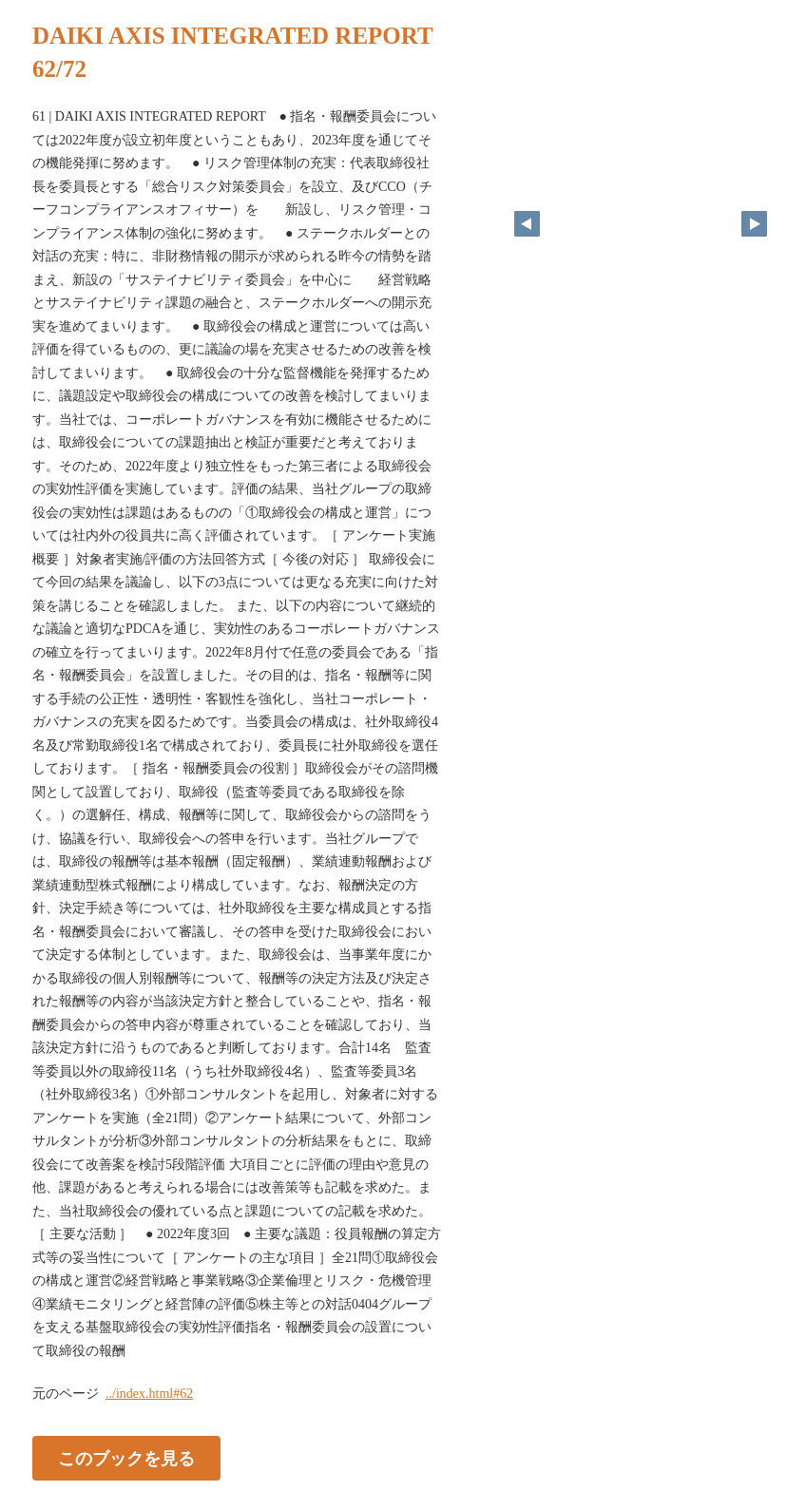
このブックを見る (126, 1458)
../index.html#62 (149, 1393)
